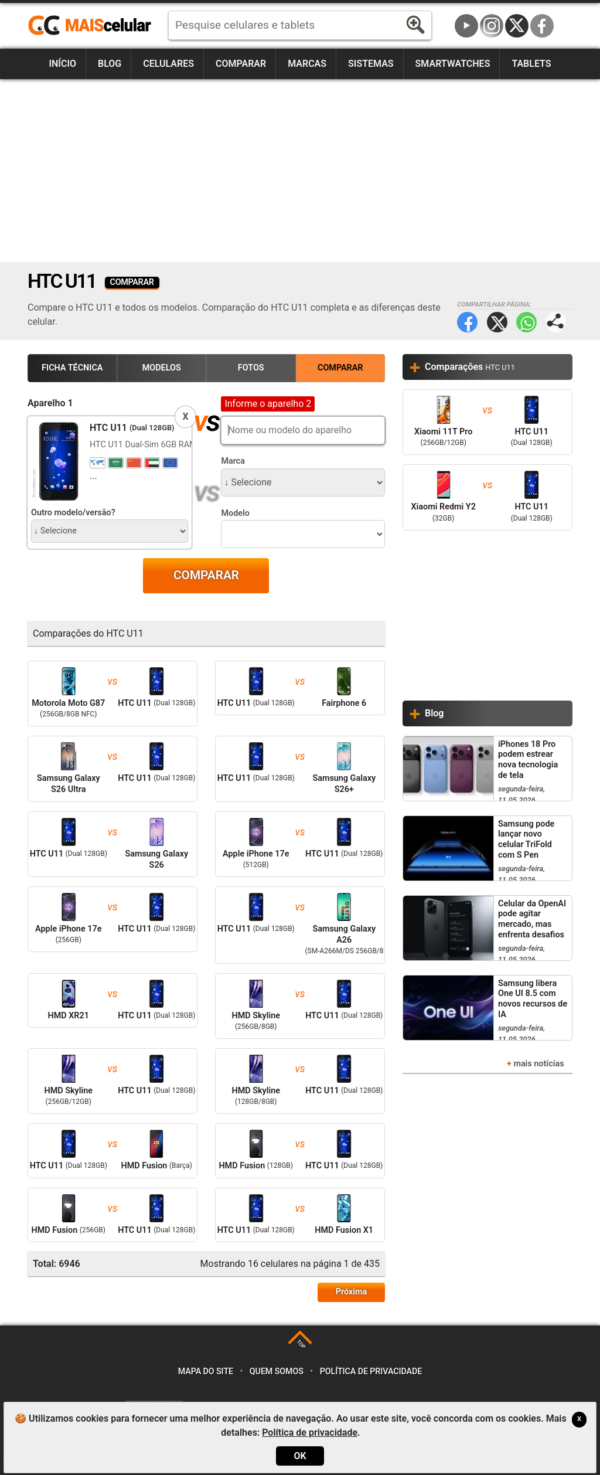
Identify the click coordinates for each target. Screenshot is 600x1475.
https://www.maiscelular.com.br (94, 26)
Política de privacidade (371, 1372)
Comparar (241, 63)
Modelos (161, 368)
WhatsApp (526, 322)
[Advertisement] (300, 171)
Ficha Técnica (72, 368)
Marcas (307, 63)
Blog (109, 63)
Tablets (531, 63)
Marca (233, 461)
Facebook (542, 26)
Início (62, 63)
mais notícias (538, 1064)
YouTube (466, 26)
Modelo (235, 513)
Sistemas (371, 63)
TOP (300, 1344)
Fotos (251, 368)
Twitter (497, 322)
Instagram (491, 26)
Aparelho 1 (50, 403)
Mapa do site (205, 1372)
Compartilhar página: (556, 322)
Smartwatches (452, 63)
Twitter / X (517, 26)
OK (300, 1456)
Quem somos (277, 1372)
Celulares (168, 63)
